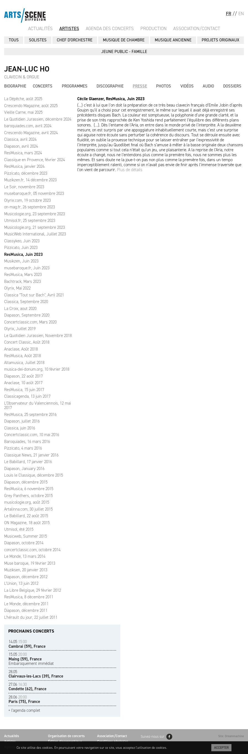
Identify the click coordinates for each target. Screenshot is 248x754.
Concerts (42, 86)
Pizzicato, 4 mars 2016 (23, 448)
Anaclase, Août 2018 (21, 349)
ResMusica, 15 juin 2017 (24, 389)
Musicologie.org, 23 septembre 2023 (34, 214)
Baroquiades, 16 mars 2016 (27, 441)
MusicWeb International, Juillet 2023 (35, 234)
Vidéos (187, 86)
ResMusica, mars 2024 (23, 153)
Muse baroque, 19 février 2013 (29, 563)
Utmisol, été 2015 (18, 529)
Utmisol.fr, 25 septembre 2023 (29, 220)
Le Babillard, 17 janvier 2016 (28, 461)
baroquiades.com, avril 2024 (27, 126)
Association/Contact (196, 28)
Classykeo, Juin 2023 (21, 241)
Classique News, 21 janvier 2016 (31, 455)
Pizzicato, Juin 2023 (21, 247)
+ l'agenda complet (24, 710)
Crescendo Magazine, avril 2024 (31, 133)
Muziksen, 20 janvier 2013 (25, 570)
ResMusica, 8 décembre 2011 (28, 597)
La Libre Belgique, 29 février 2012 (32, 590)
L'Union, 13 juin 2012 (21, 583)
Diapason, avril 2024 (21, 146)
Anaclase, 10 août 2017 (23, 383)
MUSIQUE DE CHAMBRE (124, 40)
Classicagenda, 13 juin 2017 (27, 396)
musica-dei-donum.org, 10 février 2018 (36, 369)
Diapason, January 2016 (24, 468)
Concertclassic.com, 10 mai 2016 (31, 434)
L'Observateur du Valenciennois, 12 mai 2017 (37, 405)
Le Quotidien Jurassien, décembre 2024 (37, 119)
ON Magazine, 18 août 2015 (27, 522)
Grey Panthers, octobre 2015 (28, 495)
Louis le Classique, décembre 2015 (33, 475)
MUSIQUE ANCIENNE (173, 40)
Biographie (15, 86)
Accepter (221, 747)
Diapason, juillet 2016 (22, 421)
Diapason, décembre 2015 (25, 482)
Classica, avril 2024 (20, 139)
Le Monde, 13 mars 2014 (24, 556)
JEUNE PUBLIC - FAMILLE (124, 51)
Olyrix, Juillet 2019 (20, 328)
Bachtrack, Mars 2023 (22, 281)
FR (228, 13)
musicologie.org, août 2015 (26, 502)
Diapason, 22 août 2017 (23, 376)
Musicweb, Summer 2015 (25, 536)
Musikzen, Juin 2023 (21, 261)
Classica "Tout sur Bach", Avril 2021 (34, 295)
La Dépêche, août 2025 (23, 99)
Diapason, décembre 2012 (25, 577)
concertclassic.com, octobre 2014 (32, 550)
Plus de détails (129, 169)
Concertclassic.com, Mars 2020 (30, 322)
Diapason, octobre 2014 (23, 543)
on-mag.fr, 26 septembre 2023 (29, 207)
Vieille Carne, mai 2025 (23, 112)
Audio (208, 86)
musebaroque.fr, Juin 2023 (26, 268)
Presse (140, 86)
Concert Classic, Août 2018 (26, 342)
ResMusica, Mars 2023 (23, 274)
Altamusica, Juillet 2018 (24, 362)
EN (241, 13)
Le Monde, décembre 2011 (26, 604)
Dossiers (232, 86)
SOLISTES (38, 40)
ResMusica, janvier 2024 (24, 166)
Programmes (74, 86)
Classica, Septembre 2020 (26, 301)
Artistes (69, 28)
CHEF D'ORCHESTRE (74, 40)
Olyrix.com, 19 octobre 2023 (27, 200)
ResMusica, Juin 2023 (23, 254)
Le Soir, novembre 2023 (24, 187)
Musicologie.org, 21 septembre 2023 (34, 227)
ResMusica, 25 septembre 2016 (30, 414)
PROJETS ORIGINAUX (220, 40)
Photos (163, 86)
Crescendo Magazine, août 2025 (31, 105)
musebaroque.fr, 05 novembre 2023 (34, 193)
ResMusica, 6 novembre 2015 (28, 489)
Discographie (110, 86)
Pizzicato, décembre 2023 (25, 173)
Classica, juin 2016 (19, 428)
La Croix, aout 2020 (20, 308)
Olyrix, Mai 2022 (17, 288)
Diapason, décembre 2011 (25, 610)
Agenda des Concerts (110, 28)
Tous (14, 40)
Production (153, 28)
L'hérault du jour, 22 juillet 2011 (30, 617)
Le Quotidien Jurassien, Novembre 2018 (38, 335)
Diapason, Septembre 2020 (26, 315)
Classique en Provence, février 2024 (34, 160)
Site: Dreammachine (231, 736)
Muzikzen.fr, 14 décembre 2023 (30, 180)
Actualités (40, 28)
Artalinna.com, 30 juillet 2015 (28, 509)
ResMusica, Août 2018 (22, 356)
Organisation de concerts (66, 736)
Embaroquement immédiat (31, 659)
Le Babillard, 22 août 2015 (26, 516)
